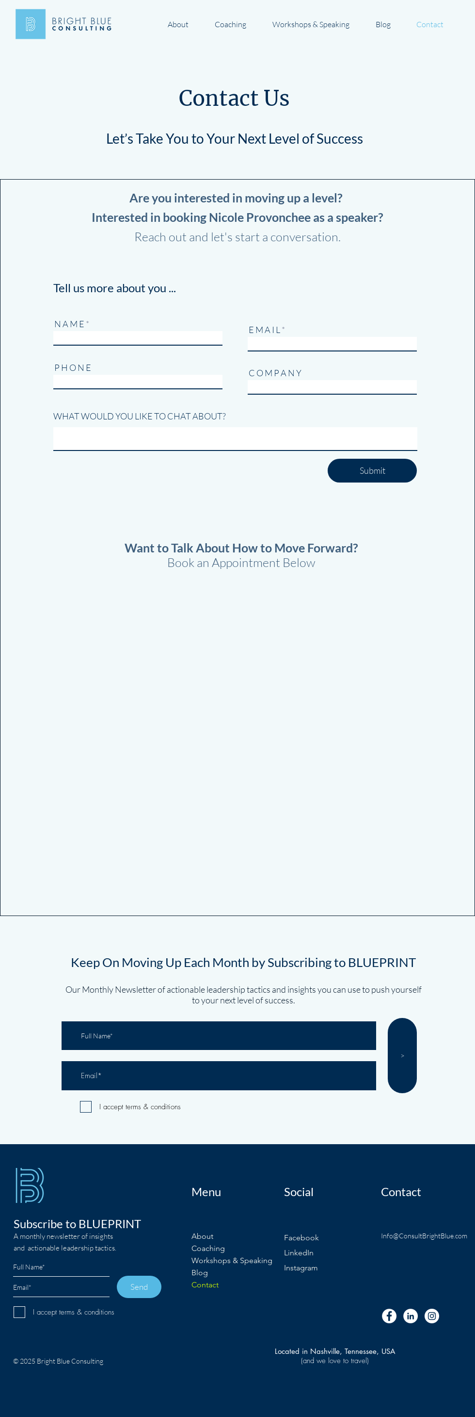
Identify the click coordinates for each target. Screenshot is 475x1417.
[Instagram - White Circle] (432, 1316)
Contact (205, 1284)
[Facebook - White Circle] (389, 1316)
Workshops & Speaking (231, 1260)
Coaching (208, 1248)
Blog (199, 1272)
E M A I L (264, 329)
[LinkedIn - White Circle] (410, 1316)
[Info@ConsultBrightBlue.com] (425, 1236)
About (202, 1236)
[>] (402, 1055)
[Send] (139, 1287)
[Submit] (372, 471)
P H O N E (72, 367)
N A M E (69, 323)
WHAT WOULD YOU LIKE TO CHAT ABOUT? (139, 416)
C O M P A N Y (275, 372)
